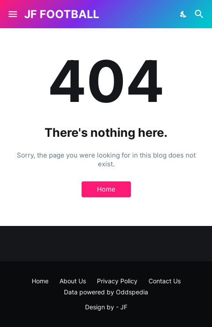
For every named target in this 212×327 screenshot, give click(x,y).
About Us (73, 281)
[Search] (200, 14)
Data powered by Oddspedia (106, 292)
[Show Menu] (12, 14)
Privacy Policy (117, 281)
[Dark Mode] (184, 14)
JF (123, 307)
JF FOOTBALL (61, 14)
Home (106, 189)
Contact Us (165, 281)
